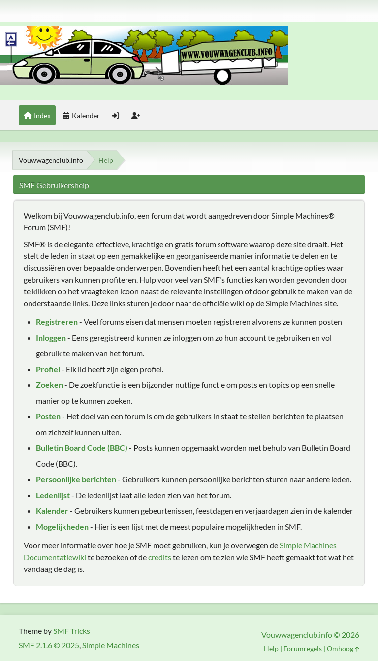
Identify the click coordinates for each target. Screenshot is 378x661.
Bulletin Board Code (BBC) (81, 447)
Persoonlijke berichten (76, 479)
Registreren (57, 321)
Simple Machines (110, 645)
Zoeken (49, 384)
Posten (48, 416)
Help (271, 648)
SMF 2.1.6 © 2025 (49, 645)
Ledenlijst (53, 495)
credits (159, 557)
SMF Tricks (71, 630)
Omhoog (343, 648)
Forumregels (303, 648)
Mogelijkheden (62, 526)
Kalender (52, 510)
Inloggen (51, 337)
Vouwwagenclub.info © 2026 (310, 634)
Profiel (48, 369)
